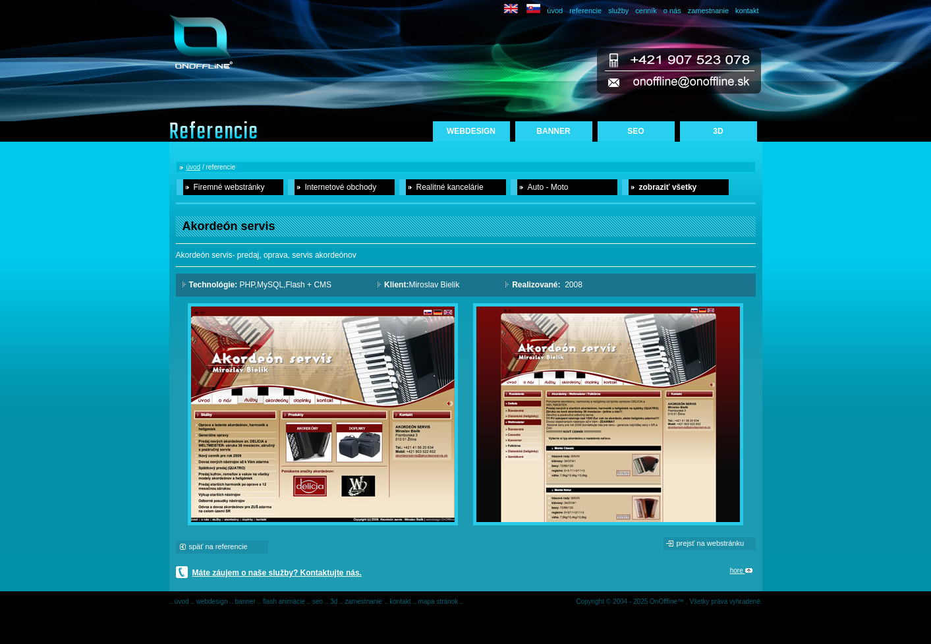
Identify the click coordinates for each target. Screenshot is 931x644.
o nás (672, 11)
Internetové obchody (341, 187)
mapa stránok (439, 601)
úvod (555, 11)
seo (318, 601)
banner (246, 601)
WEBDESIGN (471, 131)
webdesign (213, 601)
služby (618, 11)
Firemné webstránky (229, 187)
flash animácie (285, 601)
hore (741, 570)
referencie (585, 11)
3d (334, 601)
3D (718, 131)
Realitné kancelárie (450, 187)
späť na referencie (218, 546)
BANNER (553, 131)
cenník (645, 11)
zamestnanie (708, 11)
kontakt (746, 11)
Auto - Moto (548, 187)
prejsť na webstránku (711, 543)
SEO (635, 131)
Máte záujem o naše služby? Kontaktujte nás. (277, 572)
